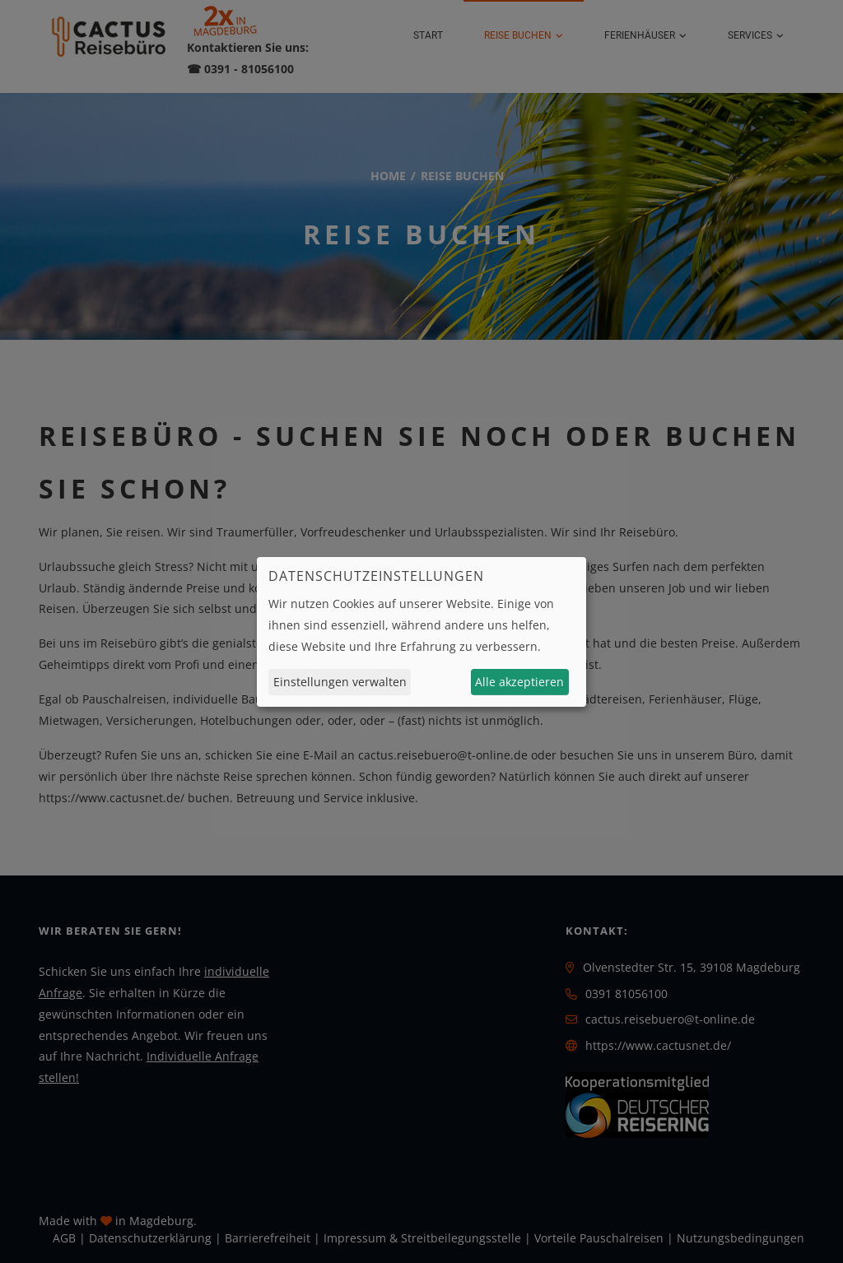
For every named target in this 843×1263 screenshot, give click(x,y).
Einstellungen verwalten (340, 682)
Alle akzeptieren (519, 682)
